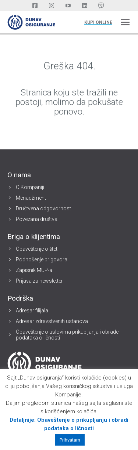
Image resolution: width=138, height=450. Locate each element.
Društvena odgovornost (43, 208)
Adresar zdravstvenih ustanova (52, 321)
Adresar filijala (32, 310)
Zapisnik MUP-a (34, 270)
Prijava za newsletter (39, 281)
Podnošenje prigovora (41, 259)
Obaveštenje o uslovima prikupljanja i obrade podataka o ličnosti (67, 335)
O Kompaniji (30, 187)
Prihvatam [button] (70, 440)
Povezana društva (36, 219)
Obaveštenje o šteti (37, 249)
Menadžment (31, 198)
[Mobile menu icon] (125, 22)
